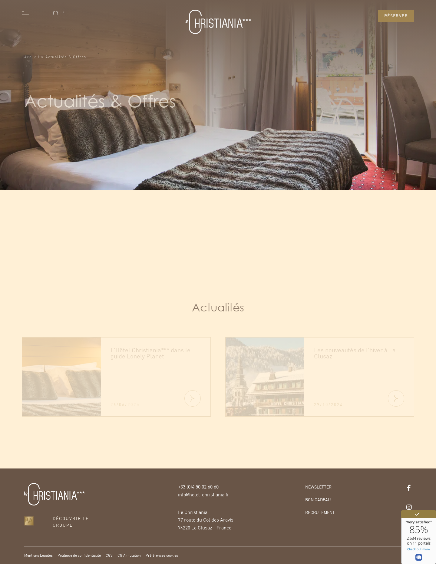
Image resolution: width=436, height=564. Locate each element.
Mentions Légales (38, 555)
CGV (109, 555)
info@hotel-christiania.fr (203, 495)
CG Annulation (129, 555)
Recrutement (320, 512)
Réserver (396, 15)
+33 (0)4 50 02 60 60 (198, 487)
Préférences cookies (162, 555)
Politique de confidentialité (79, 555)
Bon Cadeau (318, 499)
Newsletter (318, 486)
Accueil (32, 63)
